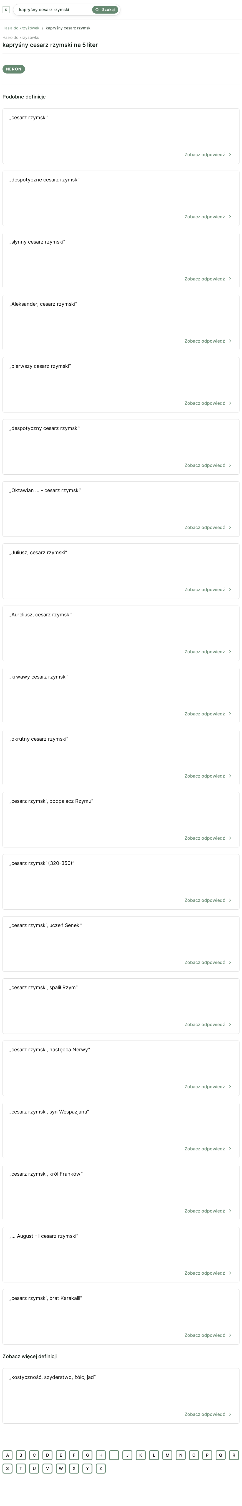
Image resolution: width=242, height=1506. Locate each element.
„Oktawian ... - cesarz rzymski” (121, 509)
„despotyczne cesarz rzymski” (121, 199)
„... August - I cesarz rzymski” (121, 1255)
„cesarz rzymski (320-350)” (121, 882)
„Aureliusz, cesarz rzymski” (121, 634)
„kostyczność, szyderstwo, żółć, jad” (121, 1396)
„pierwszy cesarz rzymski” (121, 385)
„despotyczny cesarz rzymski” (121, 447)
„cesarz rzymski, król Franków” (121, 1193)
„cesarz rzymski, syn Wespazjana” (121, 1131)
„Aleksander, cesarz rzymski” (121, 323)
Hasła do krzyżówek (20, 28)
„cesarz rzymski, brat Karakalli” (121, 1317)
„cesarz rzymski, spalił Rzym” (121, 1006)
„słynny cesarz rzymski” (121, 261)
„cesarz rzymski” (121, 137)
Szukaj (105, 9)
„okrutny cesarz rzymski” (121, 758)
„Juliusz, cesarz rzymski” (121, 572)
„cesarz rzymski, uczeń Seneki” (121, 944)
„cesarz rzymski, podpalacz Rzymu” (121, 820)
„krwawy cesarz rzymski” (121, 696)
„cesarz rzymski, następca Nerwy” (121, 1069)
